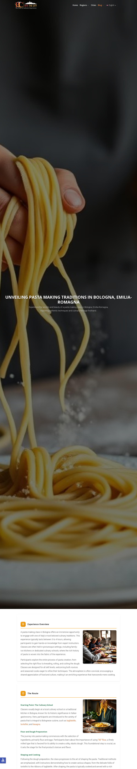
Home (75, 5)
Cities (93, 5)
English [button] (111, 5)
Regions (83, 5)
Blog (100, 5)
